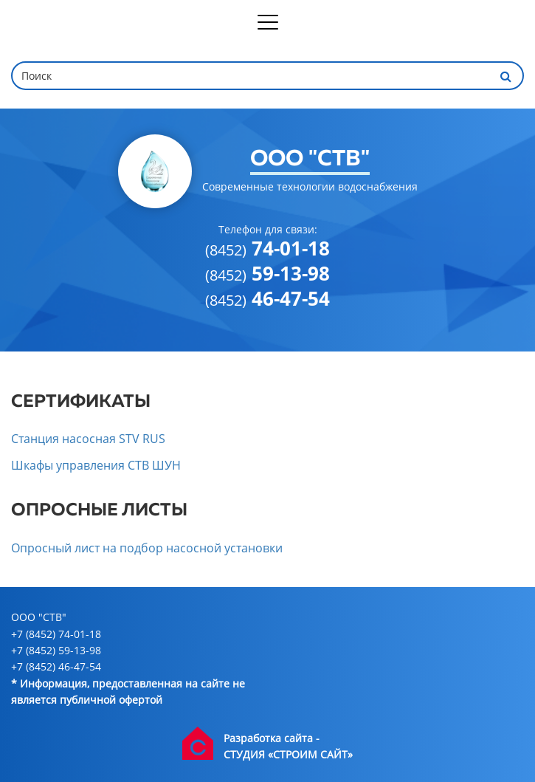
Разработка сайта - (272, 738)
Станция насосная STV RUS (88, 439)
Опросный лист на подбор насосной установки (147, 548)
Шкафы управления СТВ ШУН (96, 465)
